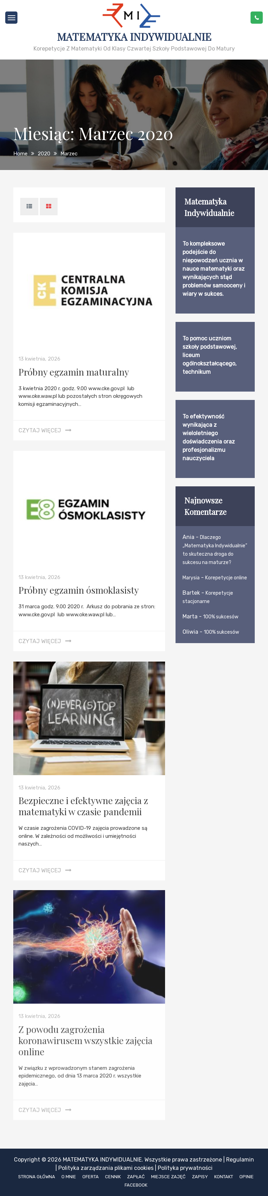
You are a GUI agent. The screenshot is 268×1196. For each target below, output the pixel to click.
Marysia (191, 578)
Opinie (246, 1176)
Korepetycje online (226, 578)
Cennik (113, 1176)
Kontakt (223, 1176)
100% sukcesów (220, 617)
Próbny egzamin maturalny (73, 372)
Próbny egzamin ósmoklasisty (78, 590)
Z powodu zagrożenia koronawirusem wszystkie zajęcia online (85, 1037)
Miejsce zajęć (168, 1176)
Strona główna (36, 1176)
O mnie (68, 1176)
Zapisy (200, 1176)
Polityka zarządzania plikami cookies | (107, 1168)
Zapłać (136, 1176)
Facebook (136, 1185)
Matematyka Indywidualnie (134, 37)
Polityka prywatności (185, 1168)
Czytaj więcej (39, 430)
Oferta (90, 1176)
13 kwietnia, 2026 (39, 359)
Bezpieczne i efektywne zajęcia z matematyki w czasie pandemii (83, 806)
